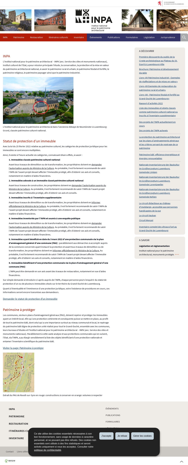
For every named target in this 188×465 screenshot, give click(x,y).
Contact (10, 451)
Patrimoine (18, 37)
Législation (149, 37)
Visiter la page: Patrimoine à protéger (23, 348)
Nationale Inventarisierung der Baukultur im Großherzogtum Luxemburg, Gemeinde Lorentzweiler (159, 180)
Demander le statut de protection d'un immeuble (30, 299)
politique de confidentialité (47, 450)
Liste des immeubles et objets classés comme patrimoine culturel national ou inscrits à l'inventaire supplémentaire (158, 112)
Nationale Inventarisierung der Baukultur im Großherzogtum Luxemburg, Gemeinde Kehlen (159, 193)
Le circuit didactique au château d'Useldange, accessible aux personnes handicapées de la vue (158, 207)
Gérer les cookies (142, 436)
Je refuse (122, 436)
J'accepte (106, 436)
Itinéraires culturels (58, 37)
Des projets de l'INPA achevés (153, 130)
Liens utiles (22, 451)
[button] (184, 37)
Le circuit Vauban (147, 215)
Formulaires (132, 37)
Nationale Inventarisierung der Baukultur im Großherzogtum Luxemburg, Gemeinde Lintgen (159, 168)
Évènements (96, 37)
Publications (114, 37)
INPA (5, 37)
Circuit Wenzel (146, 220)
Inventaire (79, 37)
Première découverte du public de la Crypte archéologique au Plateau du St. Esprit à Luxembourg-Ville (158, 60)
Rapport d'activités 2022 (151, 103)
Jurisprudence (168, 37)
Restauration (36, 37)
